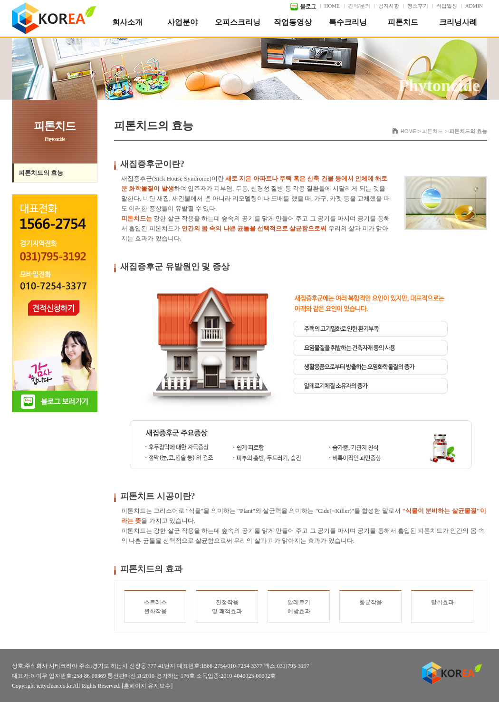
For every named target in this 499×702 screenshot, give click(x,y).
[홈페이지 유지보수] (147, 686)
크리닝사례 (458, 22)
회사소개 (127, 22)
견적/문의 (359, 6)
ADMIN (474, 6)
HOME (331, 6)
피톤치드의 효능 (41, 172)
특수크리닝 (348, 22)
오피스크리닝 (237, 22)
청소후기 (417, 6)
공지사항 (388, 6)
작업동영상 (293, 22)
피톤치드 (403, 22)
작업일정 (446, 6)
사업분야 (182, 22)
